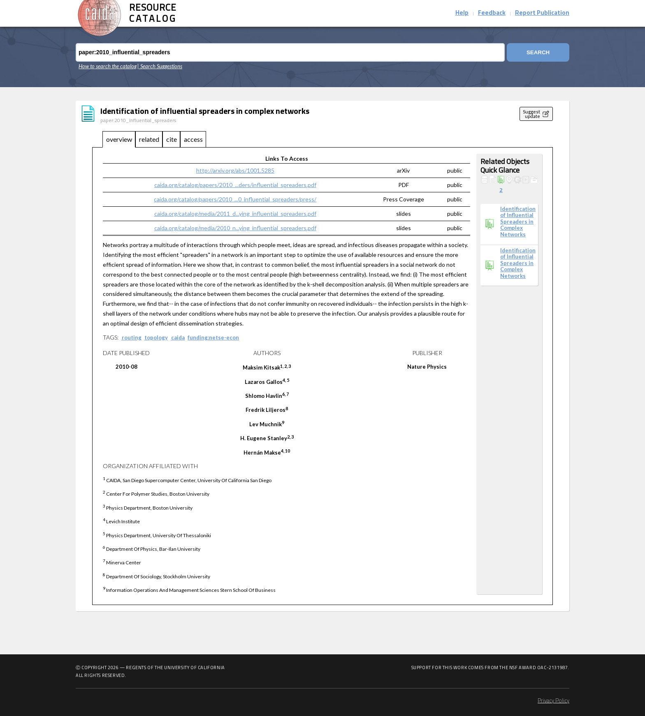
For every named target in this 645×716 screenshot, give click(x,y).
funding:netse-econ (213, 337)
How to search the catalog (108, 66)
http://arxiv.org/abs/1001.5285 (235, 170)
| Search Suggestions (159, 66)
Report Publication (542, 13)
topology (156, 337)
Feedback (492, 13)
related (149, 139)
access (193, 139)
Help (462, 13)
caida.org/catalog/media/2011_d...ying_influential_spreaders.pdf (235, 213)
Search (538, 52)
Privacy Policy (553, 701)
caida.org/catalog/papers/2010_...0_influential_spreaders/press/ (235, 199)
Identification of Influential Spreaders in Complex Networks (518, 222)
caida (178, 337)
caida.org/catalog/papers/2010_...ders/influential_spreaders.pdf (235, 184)
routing (132, 337)
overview (119, 139)
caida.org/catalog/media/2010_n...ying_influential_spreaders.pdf (235, 227)
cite (171, 139)
